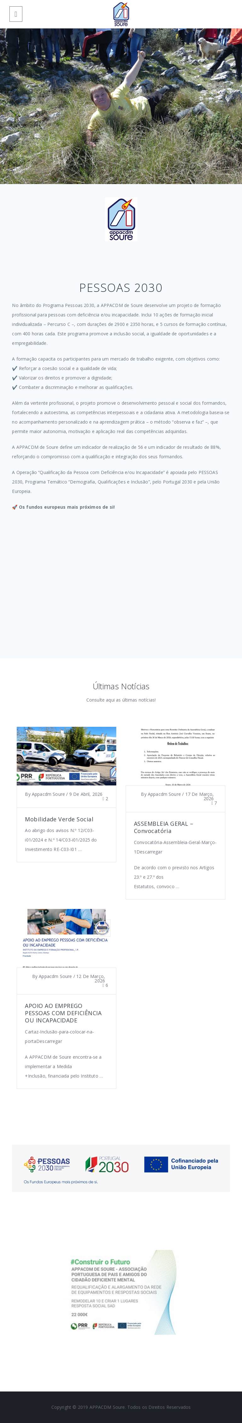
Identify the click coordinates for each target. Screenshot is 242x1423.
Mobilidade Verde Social (59, 819)
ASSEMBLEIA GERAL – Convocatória (163, 827)
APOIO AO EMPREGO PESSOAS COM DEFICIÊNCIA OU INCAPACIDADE (63, 1013)
